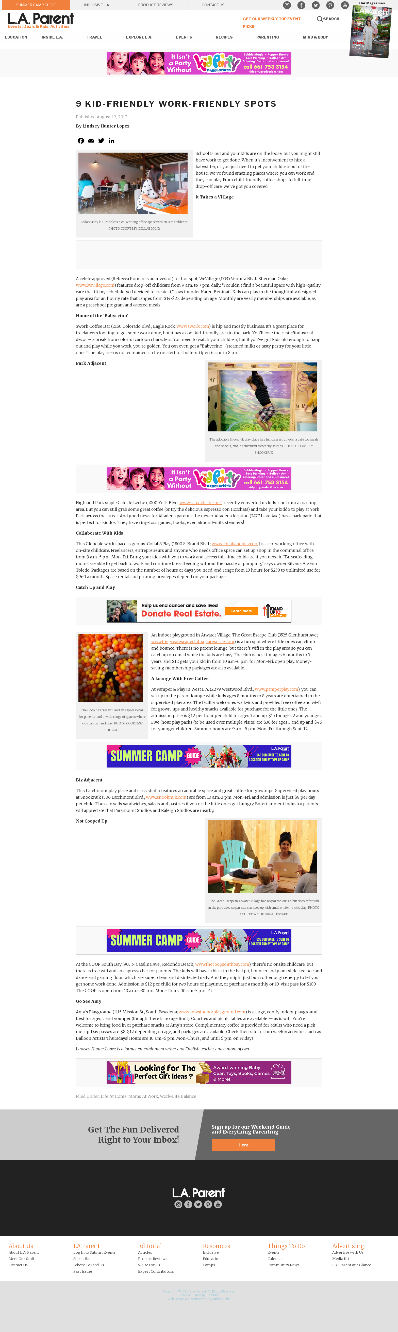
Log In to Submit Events (94, 1252)
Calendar (275, 1258)
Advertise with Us (347, 1252)
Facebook (301, 5)
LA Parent (86, 1246)
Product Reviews (152, 1258)
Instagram (287, 5)
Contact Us (18, 1265)
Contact (213, 1295)
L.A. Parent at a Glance (351, 1265)
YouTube (345, 5)
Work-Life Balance (178, 1096)
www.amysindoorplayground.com (212, 1011)
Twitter (316, 5)
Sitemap (199, 1295)
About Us (21, 1246)
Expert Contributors (156, 1271)
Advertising (348, 1246)
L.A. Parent (42, 18)
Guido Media (221, 1299)
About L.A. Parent (24, 1252)
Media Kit (340, 1258)
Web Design (176, 1299)
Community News (284, 1265)
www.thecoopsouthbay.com (222, 964)
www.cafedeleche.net (200, 502)
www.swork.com (193, 326)
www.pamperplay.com (276, 689)
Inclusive (211, 1252)
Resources (216, 1246)
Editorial (150, 1246)
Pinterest (330, 5)
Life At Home (114, 1096)
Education (212, 1258)
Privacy (185, 1295)
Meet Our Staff (21, 1258)
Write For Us (149, 1265)
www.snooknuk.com (166, 797)
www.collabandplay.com (235, 543)
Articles (145, 1252)
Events (273, 1252)
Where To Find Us (88, 1265)
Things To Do (286, 1246)
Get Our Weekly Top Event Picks (272, 23)
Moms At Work (143, 1096)
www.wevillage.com (95, 285)
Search (331, 19)
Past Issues (83, 1271)
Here (243, 1145)
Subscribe (81, 1258)
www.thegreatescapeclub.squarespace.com (192, 641)
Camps (209, 1265)
